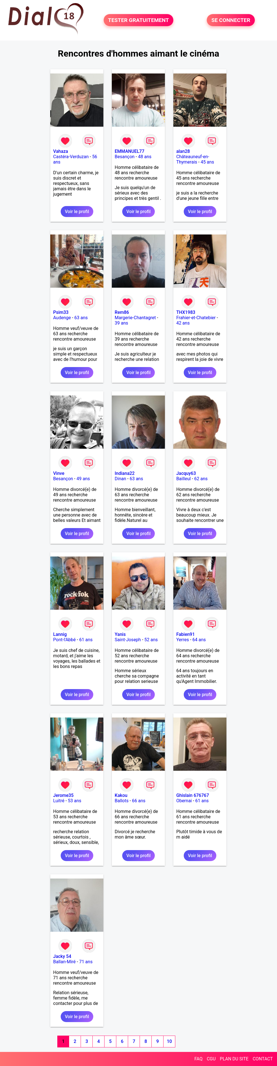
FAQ (198, 1058)
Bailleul (183, 478)
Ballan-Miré (64, 961)
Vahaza (60, 151)
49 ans (83, 478)
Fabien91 (185, 634)
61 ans (86, 639)
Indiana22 (125, 473)
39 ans (121, 323)
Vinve (58, 473)
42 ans (183, 323)
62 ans (201, 478)
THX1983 (185, 312)
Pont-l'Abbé (64, 639)
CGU (211, 1058)
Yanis (120, 634)
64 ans (199, 639)
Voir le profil (77, 211)
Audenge (62, 317)
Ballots (121, 800)
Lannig (60, 634)
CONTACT (263, 1058)
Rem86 (122, 312)
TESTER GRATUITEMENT (138, 20)
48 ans (144, 156)
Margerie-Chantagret (135, 317)
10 (169, 1041)
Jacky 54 (62, 956)
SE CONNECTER (230, 20)
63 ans (81, 317)
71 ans (86, 961)
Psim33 (61, 312)
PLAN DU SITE (234, 1058)
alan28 (183, 151)
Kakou (121, 795)
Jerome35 (63, 795)
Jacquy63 (186, 473)
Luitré (58, 800)
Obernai (184, 800)
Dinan (120, 478)
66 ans (139, 800)
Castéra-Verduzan (70, 156)
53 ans (74, 800)
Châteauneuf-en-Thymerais (192, 159)
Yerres (182, 639)
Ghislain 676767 (192, 795)
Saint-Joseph (128, 639)
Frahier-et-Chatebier (195, 317)
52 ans (151, 639)
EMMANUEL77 (129, 151)
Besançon (125, 156)
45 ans (207, 162)
